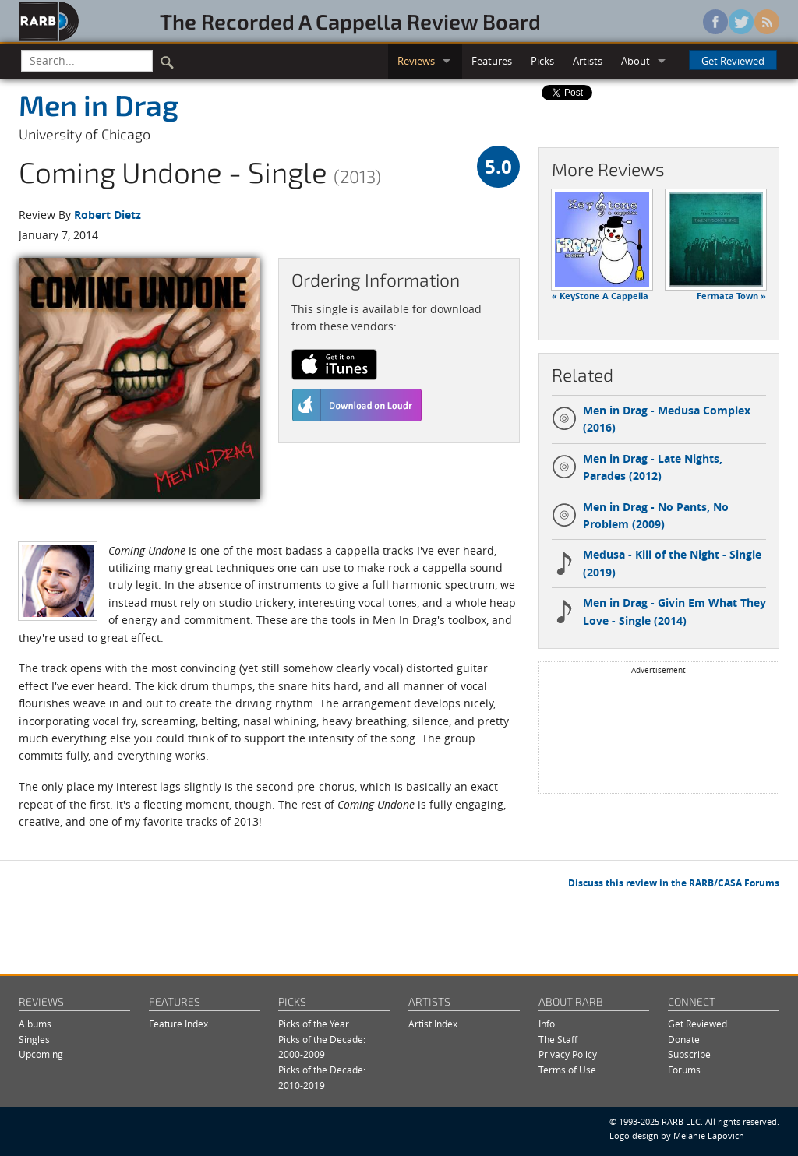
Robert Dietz (107, 214)
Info (546, 1024)
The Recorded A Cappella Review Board (350, 21)
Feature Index (178, 1024)
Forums (684, 1070)
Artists (587, 61)
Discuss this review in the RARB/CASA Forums (673, 883)
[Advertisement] (658, 733)
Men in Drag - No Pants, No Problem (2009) (640, 515)
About (635, 61)
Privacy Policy (567, 1054)
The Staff (557, 1039)
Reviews (416, 61)
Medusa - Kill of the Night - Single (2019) (656, 563)
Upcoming (41, 1054)
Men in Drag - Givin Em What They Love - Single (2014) (659, 611)
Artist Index (432, 1024)
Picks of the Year (313, 1024)
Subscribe (689, 1054)
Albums (35, 1024)
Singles (34, 1039)
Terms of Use (567, 1070)
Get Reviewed (732, 61)
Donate (684, 1039)
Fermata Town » (731, 296)
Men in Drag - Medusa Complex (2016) (651, 419)
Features (491, 61)
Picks (542, 61)
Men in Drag (98, 104)
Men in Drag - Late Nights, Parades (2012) (637, 467)
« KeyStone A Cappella (600, 296)
